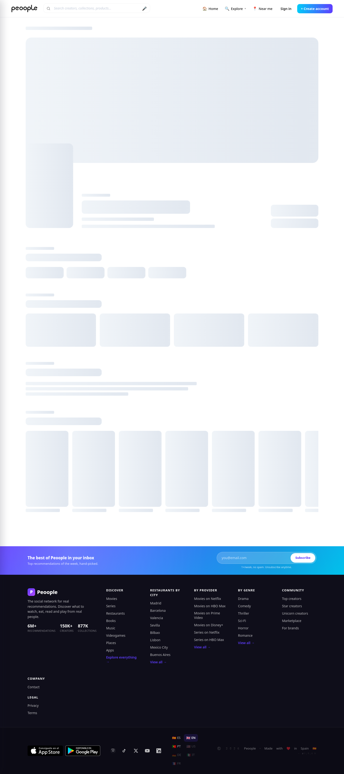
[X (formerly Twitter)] (136, 751)
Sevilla (155, 625)
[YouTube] (147, 751)
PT (176, 746)
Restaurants (115, 613)
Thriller (243, 613)
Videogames (115, 635)
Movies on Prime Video (207, 615)
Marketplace (291, 620)
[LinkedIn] (158, 751)
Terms (32, 713)
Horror (243, 628)
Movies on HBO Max (210, 606)
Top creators (291, 598)
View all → (158, 662)
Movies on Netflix (207, 598)
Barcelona (158, 610)
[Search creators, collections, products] (96, 8)
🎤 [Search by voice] (144, 8)
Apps (110, 650)
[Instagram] (113, 751)
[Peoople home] (24, 8)
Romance (245, 635)
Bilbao (155, 632)
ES (176, 738)
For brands (290, 628)
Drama (243, 598)
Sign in (286, 8)
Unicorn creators (295, 613)
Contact (34, 687)
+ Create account (315, 8)
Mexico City (159, 647)
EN (191, 738)
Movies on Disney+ (208, 625)
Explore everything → (121, 659)
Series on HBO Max (209, 639)
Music (110, 628)
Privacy (33, 705)
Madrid (155, 603)
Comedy (244, 606)
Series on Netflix (207, 632)
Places (111, 643)
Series (111, 606)
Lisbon (155, 640)
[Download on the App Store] (45, 751)
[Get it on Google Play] (82, 751)
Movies (111, 598)
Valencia (156, 618)
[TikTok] (124, 751)
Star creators (292, 606)
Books (111, 620)
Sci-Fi (242, 620)
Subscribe (303, 558)
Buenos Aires (160, 654)
